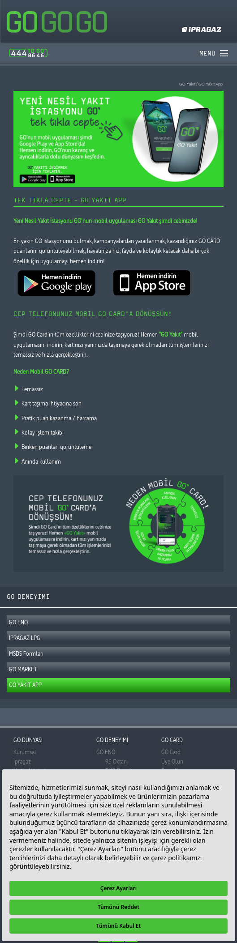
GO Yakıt (187, 84)
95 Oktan (116, 761)
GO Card (171, 752)
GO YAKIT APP (25, 685)
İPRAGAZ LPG (24, 638)
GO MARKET (23, 669)
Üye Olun (172, 761)
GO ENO (18, 622)
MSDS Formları (26, 653)
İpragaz (22, 761)
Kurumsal (24, 752)
